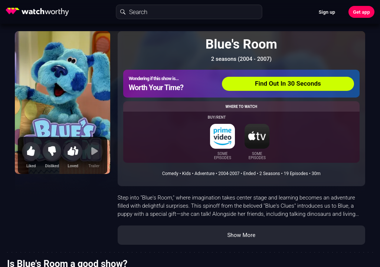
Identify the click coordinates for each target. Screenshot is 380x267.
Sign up (327, 12)
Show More (241, 235)
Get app (361, 12)
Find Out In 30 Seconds (288, 83)
